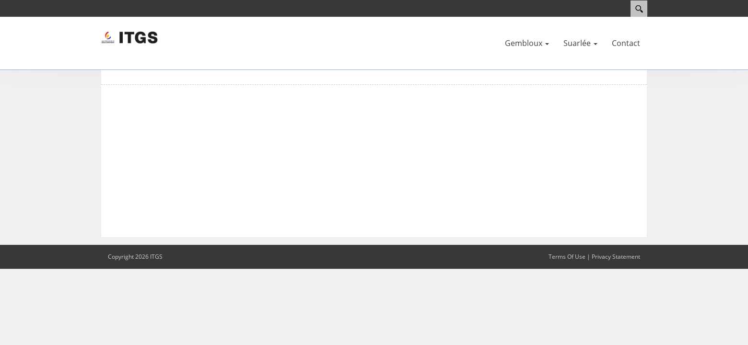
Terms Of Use (567, 257)
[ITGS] (129, 37)
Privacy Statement (616, 257)
